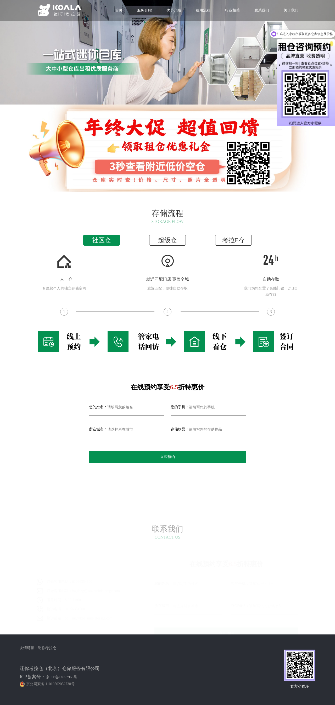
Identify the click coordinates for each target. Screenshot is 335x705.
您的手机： (180, 407)
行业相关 (232, 10)
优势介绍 (173, 10)
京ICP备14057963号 (61, 677)
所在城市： (98, 429)
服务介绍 (144, 10)
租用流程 (203, 10)
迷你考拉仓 (47, 648)
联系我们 (261, 10)
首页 (118, 10)
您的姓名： (98, 407)
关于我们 (291, 10)
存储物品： (180, 429)
